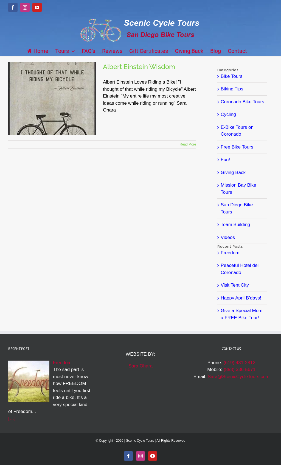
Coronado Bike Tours (242, 101)
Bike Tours (231, 76)
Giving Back (233, 172)
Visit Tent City (235, 285)
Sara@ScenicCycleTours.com (238, 376)
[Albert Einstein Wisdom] (52, 98)
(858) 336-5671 (239, 369)
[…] (11, 418)
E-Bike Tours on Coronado (237, 131)
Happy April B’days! (241, 298)
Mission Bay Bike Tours (238, 188)
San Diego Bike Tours (237, 208)
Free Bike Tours (237, 147)
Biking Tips (232, 89)
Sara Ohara (140, 366)
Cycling (228, 114)
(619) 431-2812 (239, 362)
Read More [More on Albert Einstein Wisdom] (188, 144)
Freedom (230, 252)
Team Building (235, 224)
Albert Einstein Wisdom (139, 67)
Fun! (225, 159)
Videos (228, 237)
